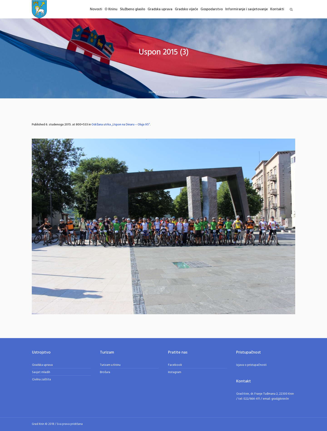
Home (152, 92)
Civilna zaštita (41, 379)
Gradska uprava (42, 365)
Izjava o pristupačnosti (251, 365)
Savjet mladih (41, 372)
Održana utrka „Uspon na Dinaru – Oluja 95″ (121, 124)
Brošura (105, 372)
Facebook (175, 365)
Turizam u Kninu (110, 365)
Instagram (174, 372)
